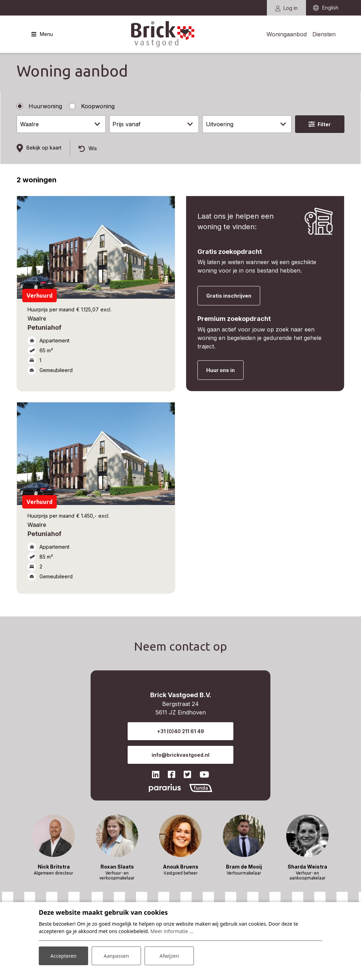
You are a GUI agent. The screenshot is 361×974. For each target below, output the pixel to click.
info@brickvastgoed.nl (180, 755)
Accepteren (63, 955)
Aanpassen (116, 955)
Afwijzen (169, 955)
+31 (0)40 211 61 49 (180, 731)
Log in (286, 8)
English (330, 8)
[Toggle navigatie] (42, 34)
